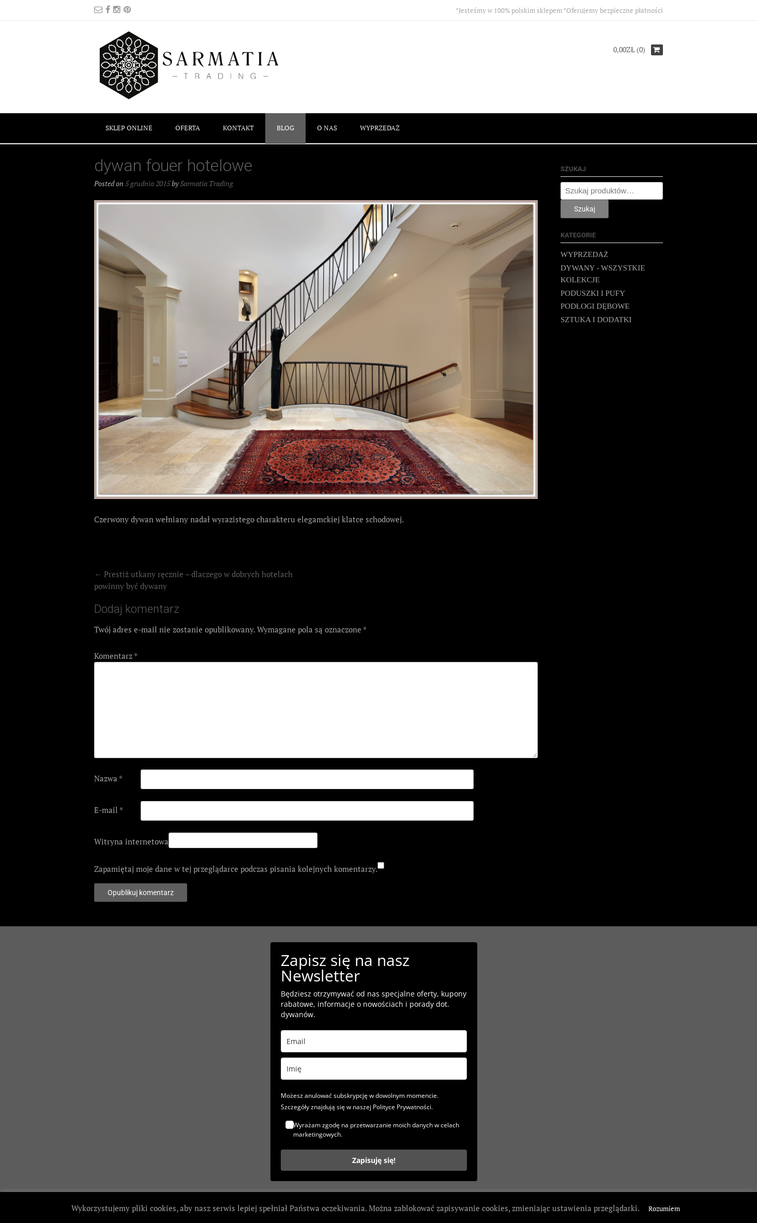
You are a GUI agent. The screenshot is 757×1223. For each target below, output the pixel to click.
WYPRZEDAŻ (380, 127)
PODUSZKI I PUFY (593, 293)
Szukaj (584, 209)
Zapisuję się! (374, 1160)
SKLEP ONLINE (129, 127)
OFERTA (187, 127)
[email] (374, 1041)
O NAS (327, 127)
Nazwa (108, 778)
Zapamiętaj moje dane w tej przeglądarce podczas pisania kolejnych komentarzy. (235, 869)
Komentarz (116, 656)
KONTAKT (238, 127)
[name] (374, 1069)
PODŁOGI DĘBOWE (595, 306)
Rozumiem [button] (664, 1208)
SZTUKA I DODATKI (596, 319)
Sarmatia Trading (206, 183)
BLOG (285, 127)
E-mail (108, 810)
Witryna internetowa (131, 841)
